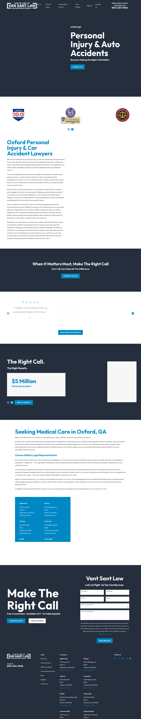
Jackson (92, 476)
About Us (44, 632)
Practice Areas (46, 636)
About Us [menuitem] (39, 5)
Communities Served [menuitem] (62, 5)
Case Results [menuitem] (77, 5)
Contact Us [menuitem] (98, 5)
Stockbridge (102, 476)
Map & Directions (25, 503)
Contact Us (77, 67)
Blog (42, 649)
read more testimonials (70, 332)
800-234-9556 (120, 7)
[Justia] (126, 632)
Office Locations (46, 640)
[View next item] (72, 129)
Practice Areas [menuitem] (48, 5)
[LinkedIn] (123, 632)
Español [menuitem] (89, 6)
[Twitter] (119, 632)
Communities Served (48, 645)
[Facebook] (115, 632)
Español (43, 653)
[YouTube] (130, 632)
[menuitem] (9, 713)
